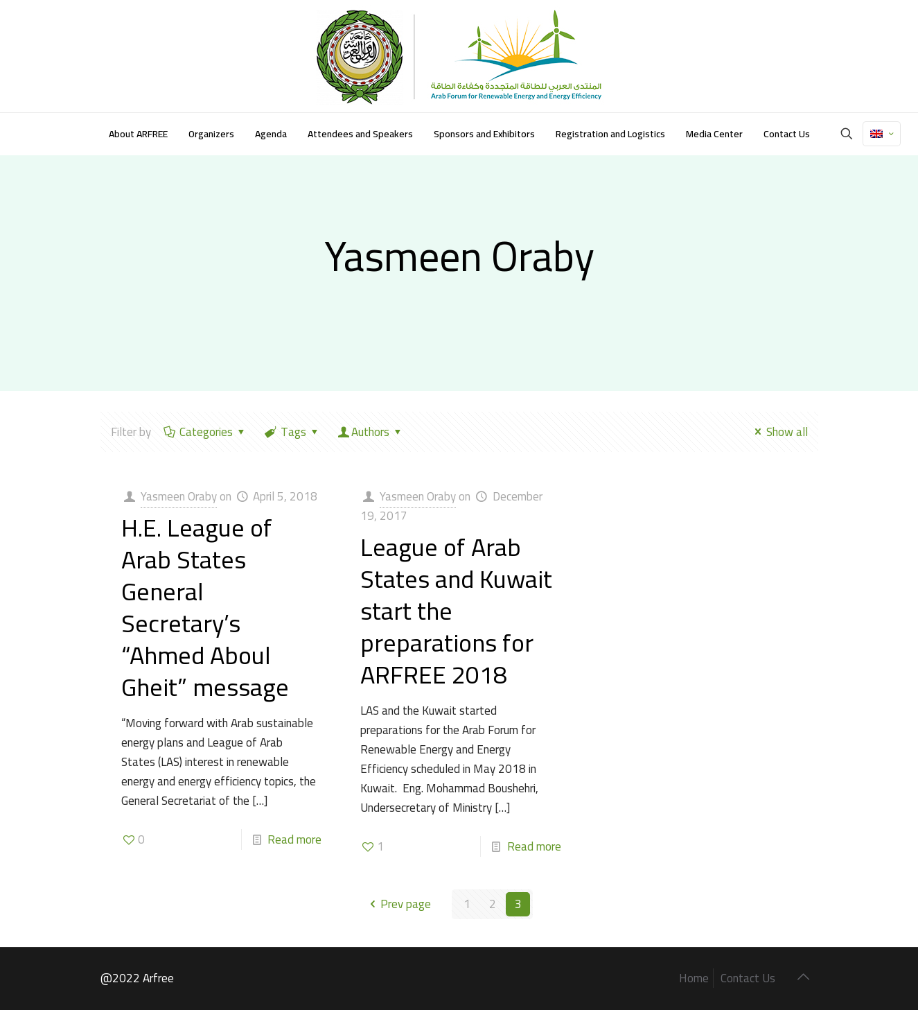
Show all (779, 432)
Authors (371, 432)
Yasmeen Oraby (179, 496)
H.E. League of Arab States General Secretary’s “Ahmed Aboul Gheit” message (205, 607)
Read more (294, 839)
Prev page (398, 904)
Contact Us (748, 978)
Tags (292, 432)
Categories (205, 432)
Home (694, 978)
